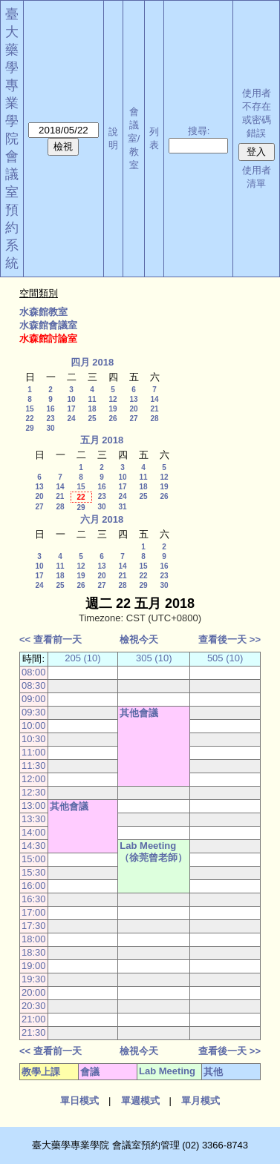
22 (29, 418)
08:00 (34, 672)
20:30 (34, 1005)
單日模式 (79, 1100)
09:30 (34, 712)
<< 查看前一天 (50, 639)
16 (50, 409)
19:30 (34, 979)
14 (154, 399)
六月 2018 (102, 519)
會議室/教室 (134, 138)
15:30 (34, 872)
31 (122, 507)
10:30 (34, 738)
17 (71, 409)
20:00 (34, 992)
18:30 (34, 952)
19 (112, 409)
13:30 (34, 818)
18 (92, 409)
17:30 (34, 925)
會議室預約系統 (12, 210)
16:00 (34, 885)
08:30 (34, 685)
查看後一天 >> (229, 639)
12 (112, 399)
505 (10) (225, 658)
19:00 (34, 965)
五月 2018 (102, 440)
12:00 (34, 778)
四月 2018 (92, 362)
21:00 (34, 1019)
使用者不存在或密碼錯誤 (256, 113)
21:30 (34, 1032)
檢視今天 (139, 639)
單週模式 (140, 1100)
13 (133, 399)
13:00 (34, 805)
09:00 (34, 698)
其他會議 (139, 712)
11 (92, 399)
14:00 (34, 832)
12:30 (34, 792)
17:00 (34, 912)
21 (154, 409)
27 (133, 418)
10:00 (34, 725)
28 (154, 418)
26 (112, 418)
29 (29, 428)
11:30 (34, 765)
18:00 (34, 939)
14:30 (34, 845)
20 (133, 409)
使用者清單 (256, 177)
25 (92, 418)
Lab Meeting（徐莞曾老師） (153, 851)
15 (29, 409)
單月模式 (200, 1100)
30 (50, 428)
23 (50, 418)
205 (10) (82, 658)
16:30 (34, 899)
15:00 (34, 858)
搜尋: (199, 130)
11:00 (34, 752)
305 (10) (154, 658)
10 (71, 399)
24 (71, 418)
